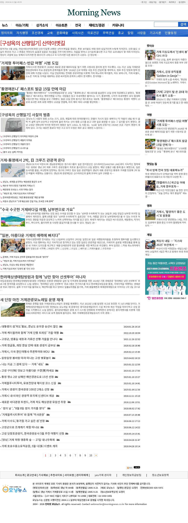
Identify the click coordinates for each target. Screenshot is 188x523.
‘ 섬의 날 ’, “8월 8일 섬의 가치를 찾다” (24, 408)
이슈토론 (61, 25)
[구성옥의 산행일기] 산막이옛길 (32, 43)
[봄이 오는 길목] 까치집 (13, 151)
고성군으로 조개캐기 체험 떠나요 (20, 427)
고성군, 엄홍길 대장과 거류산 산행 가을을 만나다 (30, 339)
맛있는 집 (152, 164)
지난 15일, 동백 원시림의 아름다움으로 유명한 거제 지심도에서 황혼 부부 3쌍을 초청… (166, 62)
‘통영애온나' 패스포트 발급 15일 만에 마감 (33, 88)
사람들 (141, 32)
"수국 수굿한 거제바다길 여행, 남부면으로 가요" (37, 209)
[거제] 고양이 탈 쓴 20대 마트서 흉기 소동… (171, 93)
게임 (149, 235)
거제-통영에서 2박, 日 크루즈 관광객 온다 (32, 160)
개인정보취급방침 (131, 475)
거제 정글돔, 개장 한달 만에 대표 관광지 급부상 (29, 345)
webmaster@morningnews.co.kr (107, 504)
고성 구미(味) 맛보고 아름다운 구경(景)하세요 (28, 370)
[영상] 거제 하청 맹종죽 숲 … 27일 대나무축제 (28, 440)
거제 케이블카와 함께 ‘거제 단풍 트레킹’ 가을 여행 (30, 333)
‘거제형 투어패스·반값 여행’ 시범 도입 (29, 63)
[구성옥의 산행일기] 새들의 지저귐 (17, 140)
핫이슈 (150, 46)
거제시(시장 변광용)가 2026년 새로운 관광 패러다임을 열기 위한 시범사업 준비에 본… (166, 131)
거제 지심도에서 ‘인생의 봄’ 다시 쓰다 (18, 268)
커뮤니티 (118, 25)
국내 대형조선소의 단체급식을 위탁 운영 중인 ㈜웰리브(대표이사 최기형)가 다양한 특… (166, 175)
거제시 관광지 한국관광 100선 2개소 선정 (25, 389)
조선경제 (37, 32)
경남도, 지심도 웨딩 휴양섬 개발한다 (18, 264)
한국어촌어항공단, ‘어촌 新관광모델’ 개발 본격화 (23, 197)
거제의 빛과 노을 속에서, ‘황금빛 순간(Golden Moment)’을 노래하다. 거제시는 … (166, 82)
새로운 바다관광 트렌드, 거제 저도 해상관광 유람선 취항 (34, 402)
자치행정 (22, 32)
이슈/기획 (22, 25)
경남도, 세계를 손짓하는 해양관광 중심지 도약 (22, 181)
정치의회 (7, 32)
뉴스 (5, 25)
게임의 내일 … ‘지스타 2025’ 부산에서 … (169, 243)
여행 (149, 115)
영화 (149, 205)
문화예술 (62, 32)
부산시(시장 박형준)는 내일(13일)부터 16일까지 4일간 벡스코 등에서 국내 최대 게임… (166, 251)
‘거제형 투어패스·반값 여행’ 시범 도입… (172, 123)
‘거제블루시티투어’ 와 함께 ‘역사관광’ (23, 414)
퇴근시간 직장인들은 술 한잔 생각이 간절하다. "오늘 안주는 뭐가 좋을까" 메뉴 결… (166, 193)
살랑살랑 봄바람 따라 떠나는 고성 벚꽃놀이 (26, 358)
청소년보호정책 (160, 475)
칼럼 (130, 32)
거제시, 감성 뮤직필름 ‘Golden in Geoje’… (168, 73)
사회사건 (78, 32)
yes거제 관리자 (103, 475)
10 (90, 455)
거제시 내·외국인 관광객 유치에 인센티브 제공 (28, 396)
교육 (50, 32)
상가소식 (42, 25)
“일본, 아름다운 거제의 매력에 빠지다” (30, 235)
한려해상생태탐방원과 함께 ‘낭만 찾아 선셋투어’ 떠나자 (43, 276)
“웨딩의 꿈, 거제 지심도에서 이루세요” (19, 193)
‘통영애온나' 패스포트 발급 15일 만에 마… (171, 142)
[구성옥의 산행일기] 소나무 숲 (15, 147)
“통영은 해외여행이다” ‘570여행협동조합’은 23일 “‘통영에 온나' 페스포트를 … (165, 151)
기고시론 (155, 32)
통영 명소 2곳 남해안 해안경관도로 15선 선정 (28, 377)
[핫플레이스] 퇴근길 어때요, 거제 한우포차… (170, 184)
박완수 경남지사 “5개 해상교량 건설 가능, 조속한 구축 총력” (28, 201)
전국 (78, 25)
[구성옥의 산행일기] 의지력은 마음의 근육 (20, 136)
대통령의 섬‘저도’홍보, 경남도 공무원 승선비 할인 (30, 326)
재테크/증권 (96, 25)
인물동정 (171, 32)
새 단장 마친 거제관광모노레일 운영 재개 (31, 299)
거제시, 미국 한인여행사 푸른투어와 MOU (26, 351)
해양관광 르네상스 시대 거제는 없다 (18, 189)
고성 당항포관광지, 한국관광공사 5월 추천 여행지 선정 (33, 433)
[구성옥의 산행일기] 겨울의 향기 (16, 144)
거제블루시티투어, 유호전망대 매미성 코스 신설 (29, 383)
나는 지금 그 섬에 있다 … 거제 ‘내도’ (23, 364)
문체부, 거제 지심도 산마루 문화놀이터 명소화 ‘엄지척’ (26, 256)
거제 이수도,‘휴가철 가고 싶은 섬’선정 (23, 421)
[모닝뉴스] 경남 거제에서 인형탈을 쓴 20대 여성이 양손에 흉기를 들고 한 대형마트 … (166, 102)
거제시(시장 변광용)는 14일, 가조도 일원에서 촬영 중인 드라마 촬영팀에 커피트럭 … (166, 222)
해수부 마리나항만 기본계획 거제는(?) (19, 185)
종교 (121, 32)
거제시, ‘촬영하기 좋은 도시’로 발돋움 (170, 213)
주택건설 (108, 32)
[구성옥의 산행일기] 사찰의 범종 (25, 114)
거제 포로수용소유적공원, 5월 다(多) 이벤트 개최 (30, 446)
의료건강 (93, 32)
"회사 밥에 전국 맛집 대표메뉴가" (164, 170)
